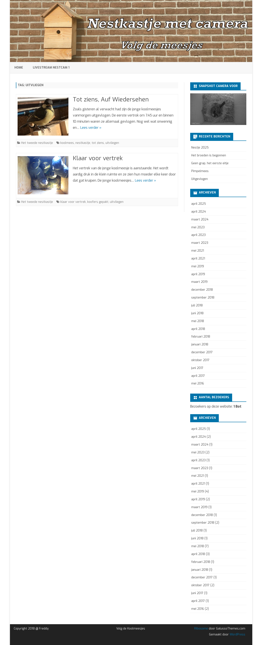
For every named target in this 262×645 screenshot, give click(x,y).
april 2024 (198, 212)
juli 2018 (197, 305)
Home (18, 68)
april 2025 (198, 204)
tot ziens (98, 143)
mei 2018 (197, 321)
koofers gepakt (97, 202)
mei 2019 (197, 266)
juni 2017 (197, 368)
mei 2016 (197, 383)
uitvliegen (112, 143)
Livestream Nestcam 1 (51, 68)
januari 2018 (199, 344)
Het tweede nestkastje (37, 143)
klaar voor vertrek (73, 202)
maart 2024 (199, 219)
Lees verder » (90, 127)
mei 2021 (197, 251)
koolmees (67, 143)
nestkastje (82, 143)
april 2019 (198, 274)
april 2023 (198, 235)
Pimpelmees (200, 171)
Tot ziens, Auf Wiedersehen (111, 99)
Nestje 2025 (200, 148)
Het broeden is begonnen (208, 155)
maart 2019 (199, 282)
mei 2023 (198, 227)
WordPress (237, 634)
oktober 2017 (200, 360)
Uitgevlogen (199, 179)
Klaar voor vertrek (98, 158)
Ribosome (201, 629)
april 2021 (198, 259)
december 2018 (202, 290)
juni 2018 (197, 313)
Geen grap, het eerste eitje (210, 163)
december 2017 (202, 352)
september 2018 (202, 298)
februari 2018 (200, 337)
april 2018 (198, 329)
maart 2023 (199, 243)
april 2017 (198, 376)
